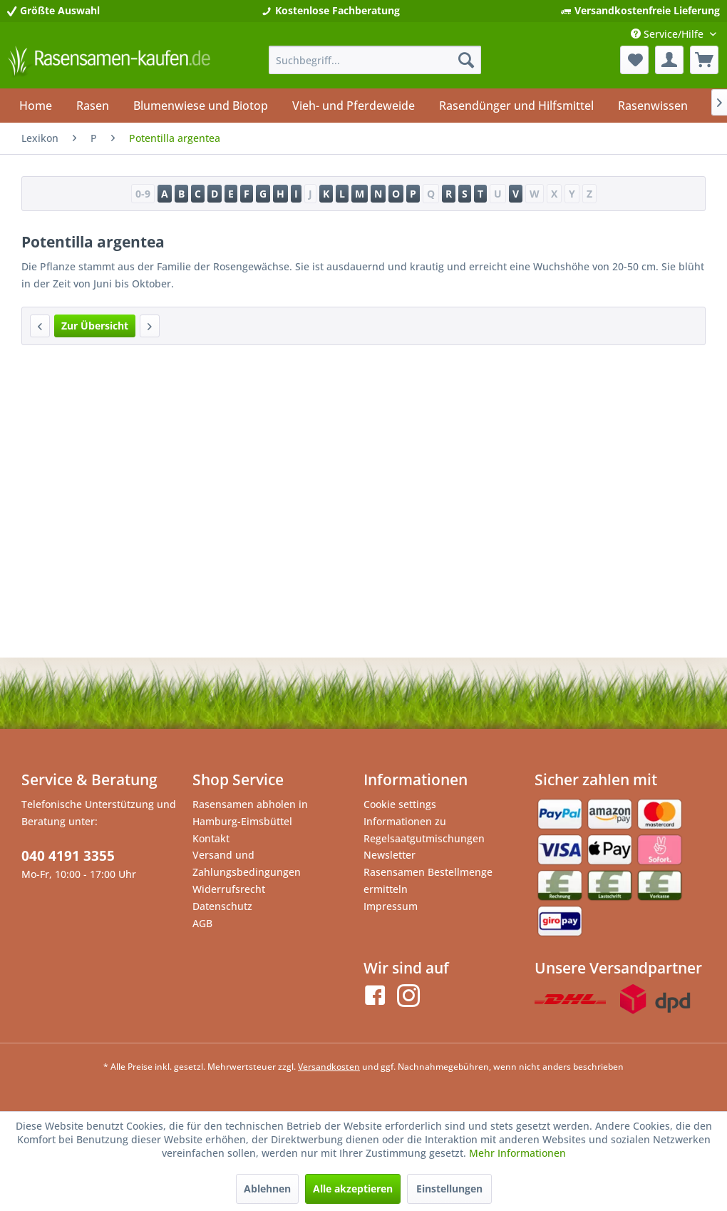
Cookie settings (400, 804)
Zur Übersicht (94, 325)
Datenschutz (222, 906)
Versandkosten (329, 1067)
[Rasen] (92, 105)
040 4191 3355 (68, 856)
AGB (202, 923)
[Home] (35, 105)
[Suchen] (466, 60)
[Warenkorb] (704, 60)
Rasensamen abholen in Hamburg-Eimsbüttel (250, 812)
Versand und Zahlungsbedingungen (246, 863)
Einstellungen (449, 1188)
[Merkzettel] (634, 60)
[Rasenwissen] (653, 105)
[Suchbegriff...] (375, 60)
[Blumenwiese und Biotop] (200, 105)
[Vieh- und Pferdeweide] (353, 105)
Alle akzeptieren (353, 1188)
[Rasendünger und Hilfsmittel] (516, 105)
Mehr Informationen (517, 1153)
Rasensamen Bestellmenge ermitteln (428, 880)
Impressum (391, 906)
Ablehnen (267, 1188)
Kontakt (211, 838)
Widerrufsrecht (228, 889)
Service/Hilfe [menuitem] (668, 34)
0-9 (142, 193)
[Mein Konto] (669, 60)
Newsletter (390, 855)
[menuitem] (375, 60)
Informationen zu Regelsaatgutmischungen (424, 829)
